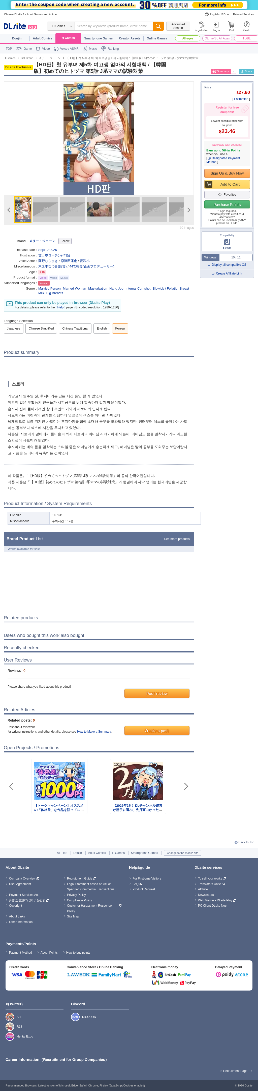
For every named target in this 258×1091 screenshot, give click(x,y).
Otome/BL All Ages (217, 38)
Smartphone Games (98, 38)
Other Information (21, 922)
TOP (9, 48)
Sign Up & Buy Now (227, 173)
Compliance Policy (79, 900)
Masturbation (97, 288)
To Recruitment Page (233, 1071)
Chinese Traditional (75, 328)
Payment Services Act (24, 895)
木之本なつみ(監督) (52, 266)
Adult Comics (42, 38)
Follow (65, 241)
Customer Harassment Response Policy (90, 908)
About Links (17, 916)
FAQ (136, 884)
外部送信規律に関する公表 (27, 900)
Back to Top (246, 842)
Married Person (49, 288)
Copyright (15, 905)
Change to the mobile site (182, 852)
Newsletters (206, 895)
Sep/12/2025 (47, 250)
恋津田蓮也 (69, 261)
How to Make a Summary (94, 731)
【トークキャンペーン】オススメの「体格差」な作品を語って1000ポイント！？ (59, 810)
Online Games (157, 38)
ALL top (62, 853)
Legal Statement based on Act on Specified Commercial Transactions (90, 886)
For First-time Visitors (147, 878)
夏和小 (85, 261)
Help (60, 307)
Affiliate (203, 889)
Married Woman (74, 288)
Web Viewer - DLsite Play (215, 900)
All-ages (187, 38)
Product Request (144, 889)
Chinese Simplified (41, 328)
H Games (68, 38)
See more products (177, 539)
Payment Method (20, 952)
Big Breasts (54, 293)
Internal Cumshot (137, 288)
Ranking (113, 48)
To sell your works (210, 878)
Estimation (241, 99)
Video (46, 48)
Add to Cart (230, 184)
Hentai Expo (7, 1036)
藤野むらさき (48, 261)
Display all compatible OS (229, 264)
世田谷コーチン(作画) (54, 255)
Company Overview (22, 878)
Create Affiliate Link (229, 273)
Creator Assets (130, 38)
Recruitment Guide (79, 878)
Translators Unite (209, 884)
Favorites (230, 194)
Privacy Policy (76, 895)
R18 (7, 1026)
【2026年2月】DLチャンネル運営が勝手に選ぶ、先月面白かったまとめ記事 (137, 810)
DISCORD (72, 1017)
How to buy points (78, 952)
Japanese (13, 328)
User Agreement (20, 884)
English (102, 328)
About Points (49, 952)
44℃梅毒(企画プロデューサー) (91, 266)
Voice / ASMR (69, 48)
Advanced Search (178, 26)
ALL (7, 1017)
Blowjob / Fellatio (165, 288)
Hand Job (116, 288)
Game (27, 48)
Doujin (16, 38)
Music (93, 48)
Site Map (73, 916)
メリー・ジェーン (42, 241)
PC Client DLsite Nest (212, 905)
